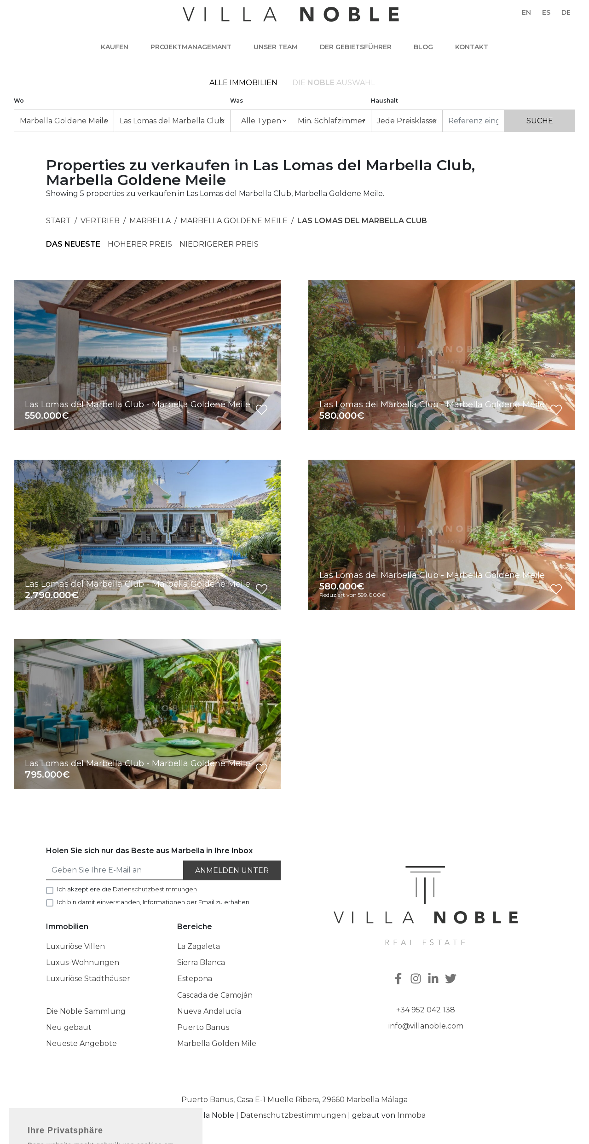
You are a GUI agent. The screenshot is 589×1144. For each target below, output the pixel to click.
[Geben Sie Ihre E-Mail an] (115, 870)
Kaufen (114, 47)
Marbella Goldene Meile (234, 220)
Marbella (150, 220)
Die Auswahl (333, 82)
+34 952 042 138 (425, 1009)
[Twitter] (452, 979)
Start (58, 220)
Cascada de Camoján (215, 995)
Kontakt (471, 47)
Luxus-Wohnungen (82, 962)
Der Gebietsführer (356, 47)
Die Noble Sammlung (86, 1011)
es (546, 12)
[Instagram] (417, 979)
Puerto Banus (203, 1027)
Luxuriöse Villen (75, 946)
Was (236, 100)
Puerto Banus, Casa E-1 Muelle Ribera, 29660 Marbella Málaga (294, 1099)
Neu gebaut (69, 1027)
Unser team (276, 47)
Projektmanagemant (190, 47)
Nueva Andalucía (209, 1011)
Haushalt (384, 100)
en (526, 12)
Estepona (194, 978)
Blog (423, 47)
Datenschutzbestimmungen (293, 1115)
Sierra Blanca (201, 962)
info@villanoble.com (425, 1026)
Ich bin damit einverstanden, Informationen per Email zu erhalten (153, 902)
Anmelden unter (232, 870)
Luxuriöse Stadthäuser (88, 978)
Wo (19, 100)
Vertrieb (100, 220)
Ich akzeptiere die (127, 889)
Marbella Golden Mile (216, 1043)
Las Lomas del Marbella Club (362, 220)
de (566, 12)
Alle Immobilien (243, 82)
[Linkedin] (434, 979)
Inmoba (411, 1115)
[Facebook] (399, 979)
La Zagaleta (198, 946)
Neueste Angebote (81, 1043)
